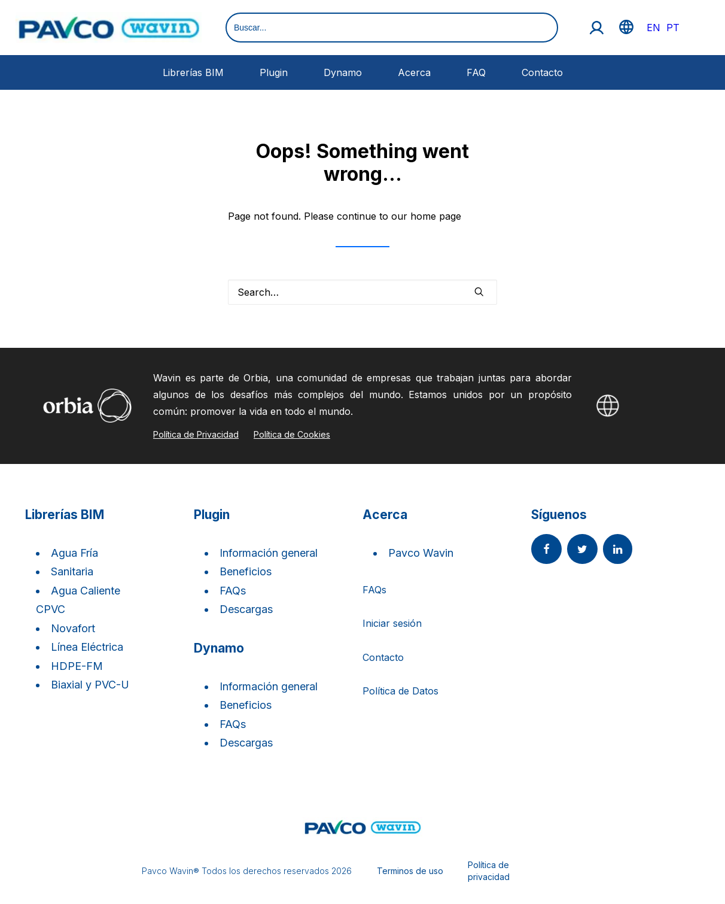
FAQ (476, 72)
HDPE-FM (77, 666)
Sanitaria (72, 571)
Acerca (414, 72)
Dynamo (343, 72)
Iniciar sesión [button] (392, 623)
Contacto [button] (383, 657)
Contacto (542, 72)
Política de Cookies (292, 434)
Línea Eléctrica (87, 647)
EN (653, 28)
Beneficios (246, 571)
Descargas (246, 609)
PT (673, 28)
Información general (269, 553)
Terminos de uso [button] (410, 871)
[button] (479, 291)
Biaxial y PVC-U (90, 684)
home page (435, 216)
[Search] (362, 292)
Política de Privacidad (196, 434)
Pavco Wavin (420, 553)
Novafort (73, 628)
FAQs (233, 590)
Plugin (274, 72)
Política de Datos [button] (400, 691)
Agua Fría (74, 553)
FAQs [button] (374, 590)
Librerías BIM (193, 72)
